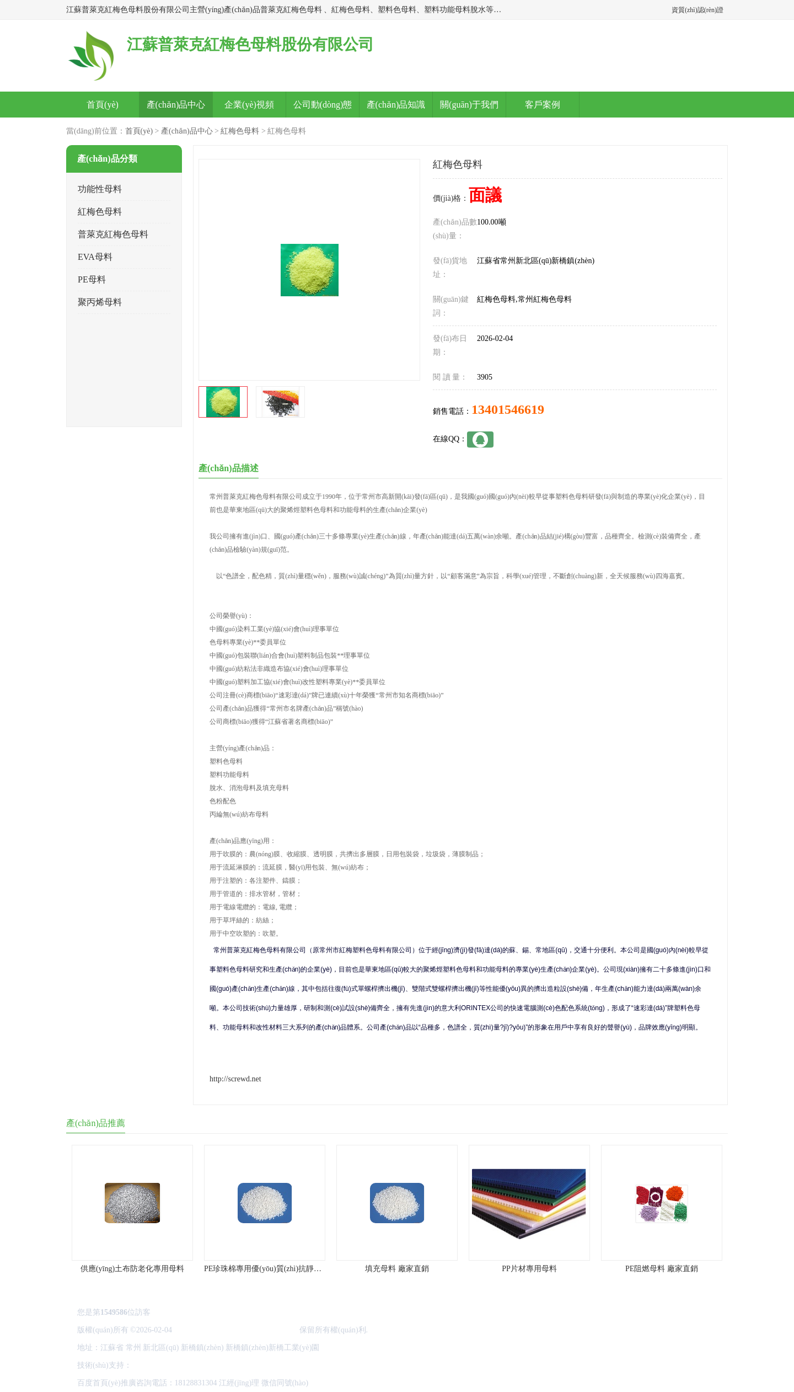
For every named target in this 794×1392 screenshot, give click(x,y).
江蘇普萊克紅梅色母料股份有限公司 (236, 1330)
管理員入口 (261, 1365)
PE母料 (92, 279)
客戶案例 (542, 104)
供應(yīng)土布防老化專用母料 (132, 1269)
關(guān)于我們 (469, 104)
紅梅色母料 (240, 131)
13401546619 (507, 409)
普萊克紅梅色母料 (113, 234)
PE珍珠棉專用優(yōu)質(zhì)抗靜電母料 (270, 1269)
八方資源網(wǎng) (164, 1365)
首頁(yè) (103, 104)
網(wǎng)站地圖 (309, 1365)
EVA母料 (95, 257)
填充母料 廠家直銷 (397, 1269)
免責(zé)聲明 (218, 1365)
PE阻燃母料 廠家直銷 (661, 1269)
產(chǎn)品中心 (176, 104)
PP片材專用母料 (529, 1269)
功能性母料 (100, 189)
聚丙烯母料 (100, 302)
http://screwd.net (235, 1079)
